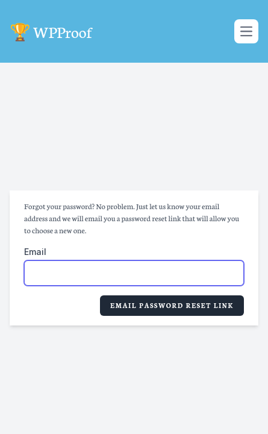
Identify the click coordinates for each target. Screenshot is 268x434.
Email (35, 252)
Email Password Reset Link (172, 305)
